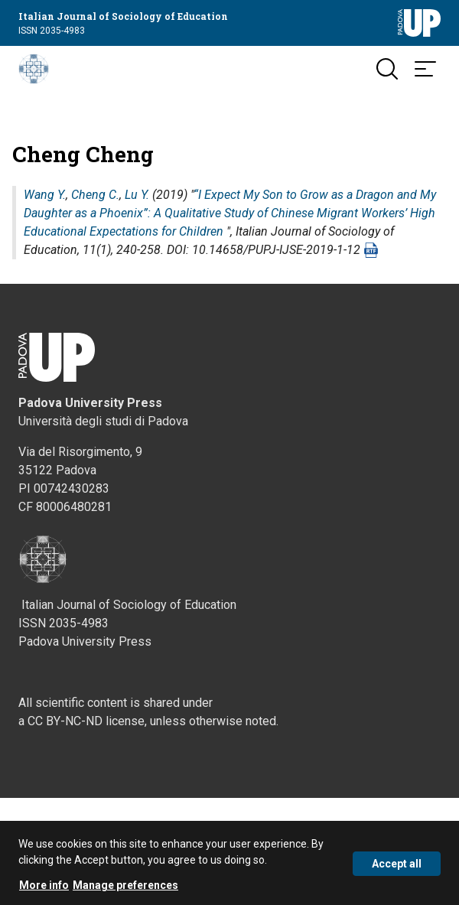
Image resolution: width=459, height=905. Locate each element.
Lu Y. (137, 194)
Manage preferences (125, 889)
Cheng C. (95, 194)
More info (44, 889)
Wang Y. (45, 194)
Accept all (397, 867)
